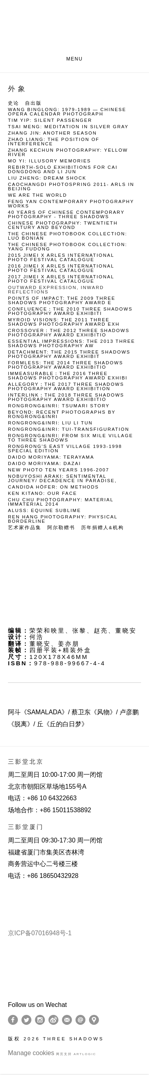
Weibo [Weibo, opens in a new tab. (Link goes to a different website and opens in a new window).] (53, 1020)
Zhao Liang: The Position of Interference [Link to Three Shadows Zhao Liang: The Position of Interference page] (53, 141)
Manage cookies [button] (31, 1053)
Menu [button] (74, 59)
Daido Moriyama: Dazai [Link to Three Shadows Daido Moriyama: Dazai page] (44, 463)
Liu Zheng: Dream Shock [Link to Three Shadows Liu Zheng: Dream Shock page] (47, 178)
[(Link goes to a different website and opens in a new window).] (9, 895)
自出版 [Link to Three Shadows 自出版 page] (33, 103)
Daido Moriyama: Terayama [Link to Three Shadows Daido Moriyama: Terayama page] (51, 457)
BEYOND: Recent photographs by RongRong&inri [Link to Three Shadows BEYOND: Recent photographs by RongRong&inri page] (62, 414)
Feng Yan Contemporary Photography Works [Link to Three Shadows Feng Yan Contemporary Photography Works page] (71, 203)
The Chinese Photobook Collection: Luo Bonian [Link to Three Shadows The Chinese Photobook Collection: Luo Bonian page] (67, 236)
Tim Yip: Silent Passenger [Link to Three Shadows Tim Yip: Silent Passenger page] (50, 120)
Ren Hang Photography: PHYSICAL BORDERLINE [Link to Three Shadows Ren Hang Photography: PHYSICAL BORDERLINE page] (62, 519)
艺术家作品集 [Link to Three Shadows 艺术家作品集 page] (24, 528)
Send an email (80, 1020)
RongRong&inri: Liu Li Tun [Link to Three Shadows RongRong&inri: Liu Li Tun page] (50, 423)
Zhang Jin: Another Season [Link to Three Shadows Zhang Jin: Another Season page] (52, 133)
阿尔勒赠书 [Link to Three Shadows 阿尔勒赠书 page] (61, 528)
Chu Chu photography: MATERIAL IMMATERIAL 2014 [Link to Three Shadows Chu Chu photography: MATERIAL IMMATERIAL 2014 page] (60, 502)
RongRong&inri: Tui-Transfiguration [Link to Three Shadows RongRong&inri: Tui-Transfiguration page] (68, 429)
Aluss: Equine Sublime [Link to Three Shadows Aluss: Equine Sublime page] (44, 510)
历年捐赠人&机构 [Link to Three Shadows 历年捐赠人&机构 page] (102, 528)
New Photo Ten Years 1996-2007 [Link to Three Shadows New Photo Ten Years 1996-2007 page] (58, 470)
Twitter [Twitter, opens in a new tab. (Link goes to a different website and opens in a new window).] (26, 1020)
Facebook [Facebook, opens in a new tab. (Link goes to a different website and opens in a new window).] (13, 1020)
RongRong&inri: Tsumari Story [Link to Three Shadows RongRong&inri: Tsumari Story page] (59, 406)
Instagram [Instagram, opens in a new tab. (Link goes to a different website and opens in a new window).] (40, 1020)
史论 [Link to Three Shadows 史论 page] (13, 103)
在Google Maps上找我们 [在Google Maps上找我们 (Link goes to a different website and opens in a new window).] (94, 1020)
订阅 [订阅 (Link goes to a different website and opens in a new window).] (67, 1020)
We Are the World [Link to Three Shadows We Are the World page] (37, 195)
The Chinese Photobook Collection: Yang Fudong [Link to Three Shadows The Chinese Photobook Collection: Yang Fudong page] (67, 246)
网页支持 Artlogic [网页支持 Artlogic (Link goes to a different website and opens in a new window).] (76, 1054)
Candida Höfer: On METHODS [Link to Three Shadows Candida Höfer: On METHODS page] (53, 487)
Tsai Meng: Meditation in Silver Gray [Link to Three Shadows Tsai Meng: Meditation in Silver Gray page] (68, 127)
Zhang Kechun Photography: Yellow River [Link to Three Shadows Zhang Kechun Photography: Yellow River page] (68, 152)
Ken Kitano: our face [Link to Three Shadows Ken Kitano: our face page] (42, 493)
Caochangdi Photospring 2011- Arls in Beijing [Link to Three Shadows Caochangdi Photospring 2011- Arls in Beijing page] (71, 186)
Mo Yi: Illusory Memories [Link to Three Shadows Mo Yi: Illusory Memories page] (49, 161)
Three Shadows (74, 28)
